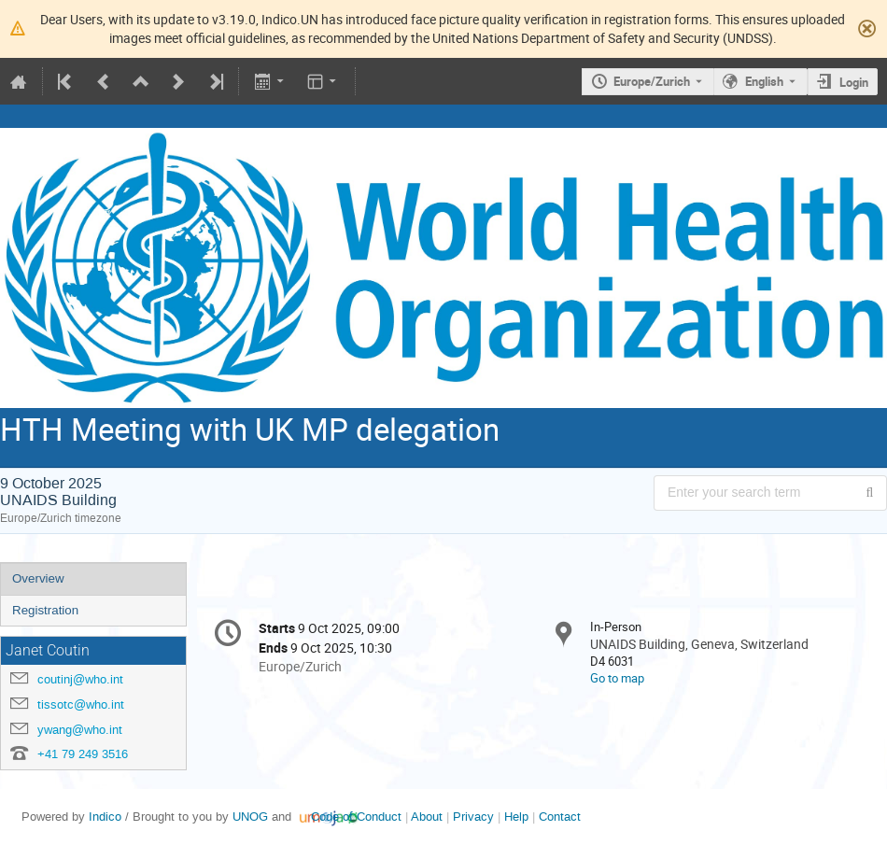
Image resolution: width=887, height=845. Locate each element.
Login (853, 82)
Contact (560, 816)
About (427, 816)
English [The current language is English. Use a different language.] (764, 81)
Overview (38, 578)
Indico (105, 816)
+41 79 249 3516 (82, 754)
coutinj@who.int (80, 679)
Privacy (473, 816)
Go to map (617, 677)
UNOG (250, 816)
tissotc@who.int (80, 704)
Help (516, 816)
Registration (45, 610)
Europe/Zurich (651, 81)
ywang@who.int (79, 730)
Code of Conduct (356, 816)
